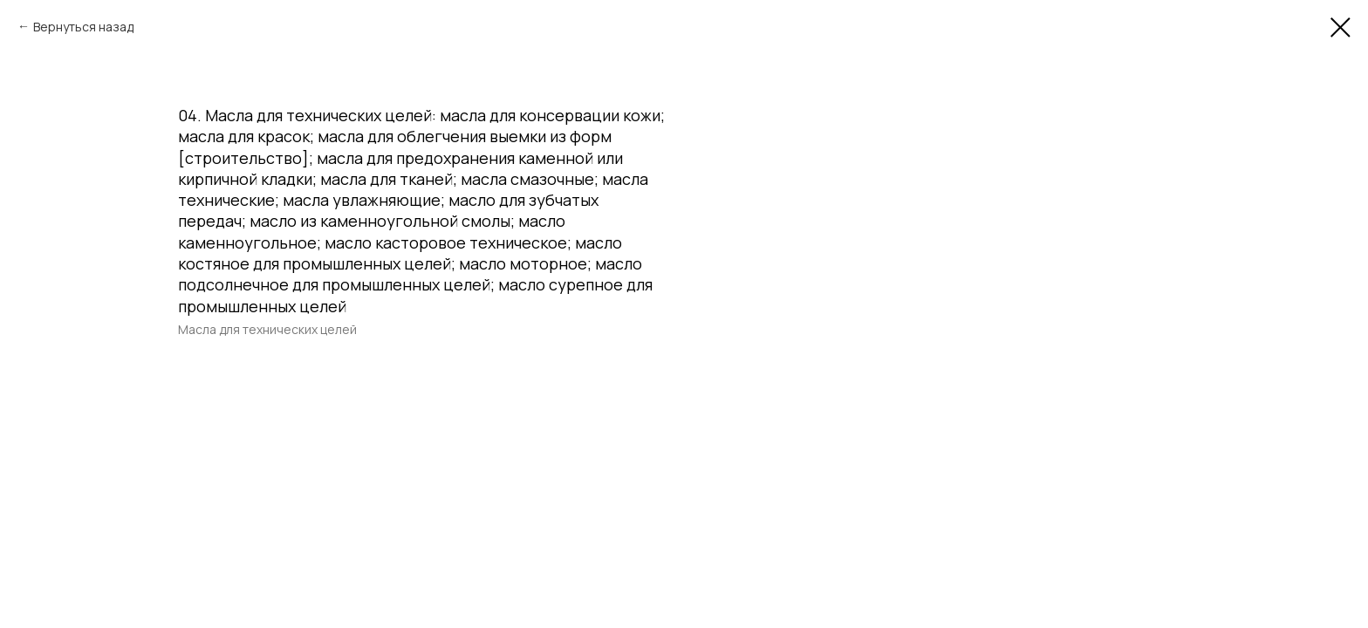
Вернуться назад (83, 26)
